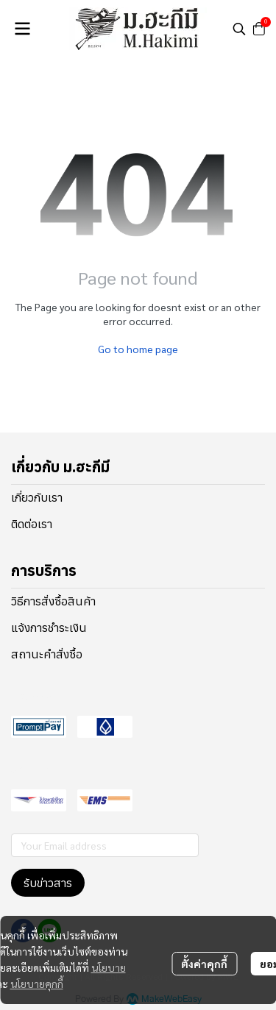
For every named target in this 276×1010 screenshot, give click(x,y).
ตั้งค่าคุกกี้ (204, 963)
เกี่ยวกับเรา (37, 497)
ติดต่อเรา (31, 523)
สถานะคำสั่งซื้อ (46, 654)
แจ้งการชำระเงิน (49, 627)
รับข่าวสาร (48, 882)
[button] (239, 28)
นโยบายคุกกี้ (36, 983)
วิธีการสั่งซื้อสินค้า (53, 601)
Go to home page (138, 348)
